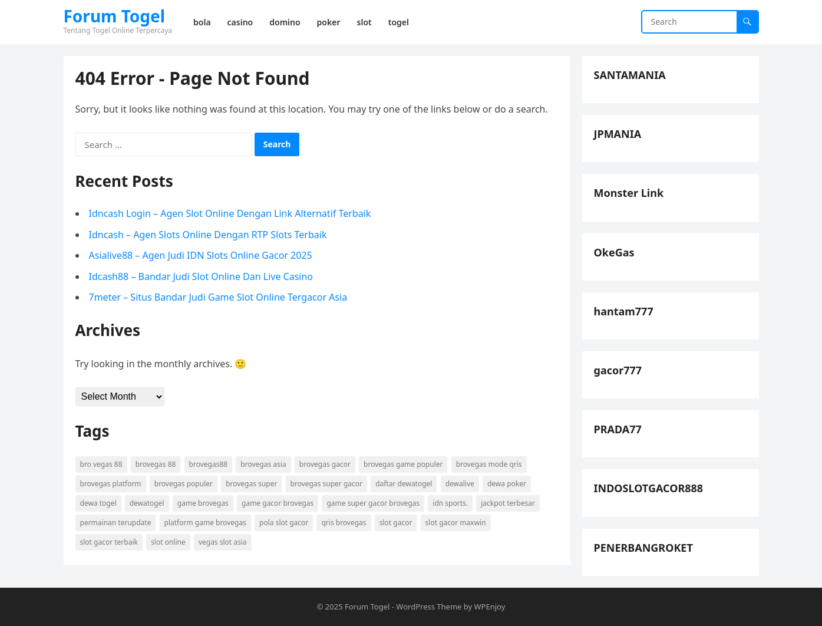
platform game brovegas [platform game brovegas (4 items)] (205, 523)
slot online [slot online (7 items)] (168, 542)
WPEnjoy (490, 606)
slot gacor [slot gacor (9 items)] (395, 523)
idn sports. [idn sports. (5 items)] (450, 503)
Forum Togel (115, 16)
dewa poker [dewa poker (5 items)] (506, 484)
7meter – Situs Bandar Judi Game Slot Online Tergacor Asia (218, 297)
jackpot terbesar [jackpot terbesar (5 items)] (508, 503)
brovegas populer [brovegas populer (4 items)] (183, 484)
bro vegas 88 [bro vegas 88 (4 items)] (101, 464)
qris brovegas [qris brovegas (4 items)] (343, 523)
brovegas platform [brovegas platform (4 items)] (110, 484)
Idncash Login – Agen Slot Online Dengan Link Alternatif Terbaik (230, 213)
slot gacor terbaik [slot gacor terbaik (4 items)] (109, 542)
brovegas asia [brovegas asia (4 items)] (263, 464)
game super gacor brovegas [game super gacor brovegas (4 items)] (373, 503)
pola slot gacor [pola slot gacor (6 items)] (283, 523)
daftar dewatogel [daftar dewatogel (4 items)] (403, 484)
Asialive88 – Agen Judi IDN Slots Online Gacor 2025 (200, 255)
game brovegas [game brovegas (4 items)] (203, 503)
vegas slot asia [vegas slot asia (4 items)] (223, 542)
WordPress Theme (428, 606)
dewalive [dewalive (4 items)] (459, 484)
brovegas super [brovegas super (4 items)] (251, 484)
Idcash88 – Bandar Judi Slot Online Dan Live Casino (201, 276)
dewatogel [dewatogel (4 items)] (147, 503)
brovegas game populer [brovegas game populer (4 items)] (403, 464)
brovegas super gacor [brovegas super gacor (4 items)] (326, 484)
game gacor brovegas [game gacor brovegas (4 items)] (277, 503)
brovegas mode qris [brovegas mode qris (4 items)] (489, 464)
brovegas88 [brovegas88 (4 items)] (208, 464)
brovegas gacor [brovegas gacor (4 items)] (325, 464)
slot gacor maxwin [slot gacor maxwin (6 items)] (455, 523)
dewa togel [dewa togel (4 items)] (98, 503)
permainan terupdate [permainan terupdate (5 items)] (115, 523)
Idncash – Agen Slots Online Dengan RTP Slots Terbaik (208, 234)
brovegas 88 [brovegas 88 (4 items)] (156, 464)
